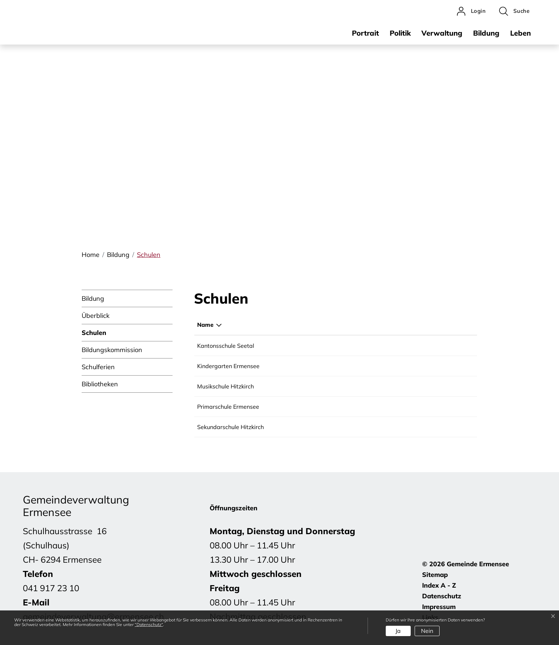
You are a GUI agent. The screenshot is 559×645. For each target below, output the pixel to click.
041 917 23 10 (51, 588)
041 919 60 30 (314, 426)
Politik (400, 33)
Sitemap (435, 575)
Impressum (439, 607)
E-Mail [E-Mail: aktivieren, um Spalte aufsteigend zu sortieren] (364, 324)
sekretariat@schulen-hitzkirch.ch (398, 426)
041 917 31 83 (314, 366)
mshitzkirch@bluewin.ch (387, 386)
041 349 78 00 (314, 345)
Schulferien (98, 367)
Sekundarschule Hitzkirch (230, 426)
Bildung (486, 33)
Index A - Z (439, 585)
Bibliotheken (100, 384)
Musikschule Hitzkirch (225, 386)
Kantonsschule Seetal (225, 345)
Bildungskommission (112, 350)
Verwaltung (441, 33)
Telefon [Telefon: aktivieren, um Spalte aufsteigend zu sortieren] (304, 324)
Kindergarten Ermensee (228, 366)
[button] (514, 11)
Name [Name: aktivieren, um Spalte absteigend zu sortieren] (205, 324)
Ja (398, 630)
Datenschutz (441, 596)
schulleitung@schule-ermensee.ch (400, 406)
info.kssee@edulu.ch (382, 345)
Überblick (95, 315)
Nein (427, 630)
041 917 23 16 (314, 406)
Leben (520, 33)
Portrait (365, 33)
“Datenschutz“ (149, 624)
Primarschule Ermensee (228, 406)
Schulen (94, 335)
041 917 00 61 (314, 386)
